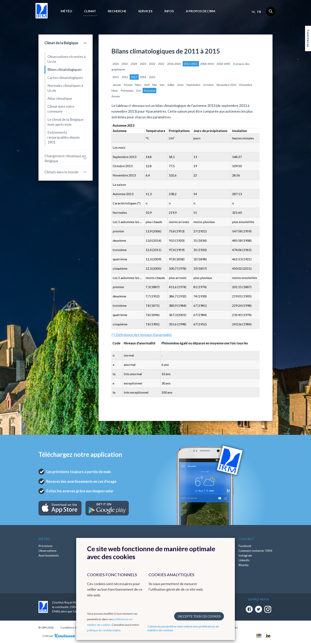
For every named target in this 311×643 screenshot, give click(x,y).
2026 (115, 63)
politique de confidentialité (103, 630)
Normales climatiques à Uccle (65, 88)
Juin (162, 84)
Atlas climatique (59, 98)
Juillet (171, 84)
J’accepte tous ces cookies (199, 616)
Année (115, 96)
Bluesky (243, 565)
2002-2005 (224, 63)
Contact (246, 539)
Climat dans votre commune (60, 108)
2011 (115, 77)
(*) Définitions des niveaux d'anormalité (141, 335)
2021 (161, 63)
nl (253, 11)
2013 (134, 77)
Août (180, 84)
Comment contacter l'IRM (255, 550)
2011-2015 (191, 63)
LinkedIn (244, 560)
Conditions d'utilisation (74, 627)
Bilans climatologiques (64, 69)
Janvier (117, 84)
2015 (152, 77)
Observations (47, 550)
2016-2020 (174, 63)
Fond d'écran (308, 38)
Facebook (244, 546)
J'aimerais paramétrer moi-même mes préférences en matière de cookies (183, 628)
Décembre (245, 84)
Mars (138, 84)
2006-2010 (207, 63)
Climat (90, 11)
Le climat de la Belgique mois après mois (65, 121)
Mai (154, 84)
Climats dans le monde (61, 172)
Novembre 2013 (227, 84)
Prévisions (45, 546)
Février (128, 84)
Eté (138, 90)
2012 (125, 77)
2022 (152, 63)
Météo (66, 11)
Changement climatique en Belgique (65, 158)
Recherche (117, 11)
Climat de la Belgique (61, 43)
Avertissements (48, 555)
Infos (169, 11)
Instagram (245, 555)
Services (145, 11)
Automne (149, 90)
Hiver (115, 90)
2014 (143, 77)
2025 (125, 63)
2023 (143, 63)
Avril (147, 84)
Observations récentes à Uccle (66, 59)
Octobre (208, 84)
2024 (134, 63)
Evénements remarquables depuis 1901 (63, 137)
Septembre (193, 84)
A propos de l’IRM (200, 11)
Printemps (127, 90)
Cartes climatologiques (65, 77)
